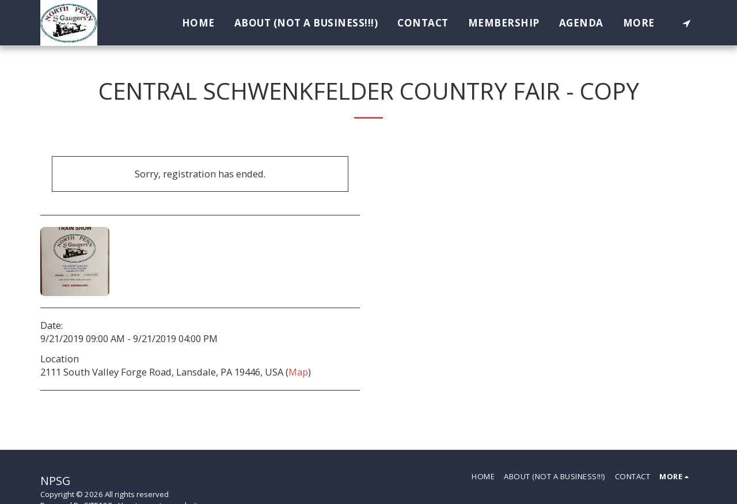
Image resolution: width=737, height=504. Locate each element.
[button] (686, 23)
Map (298, 371)
